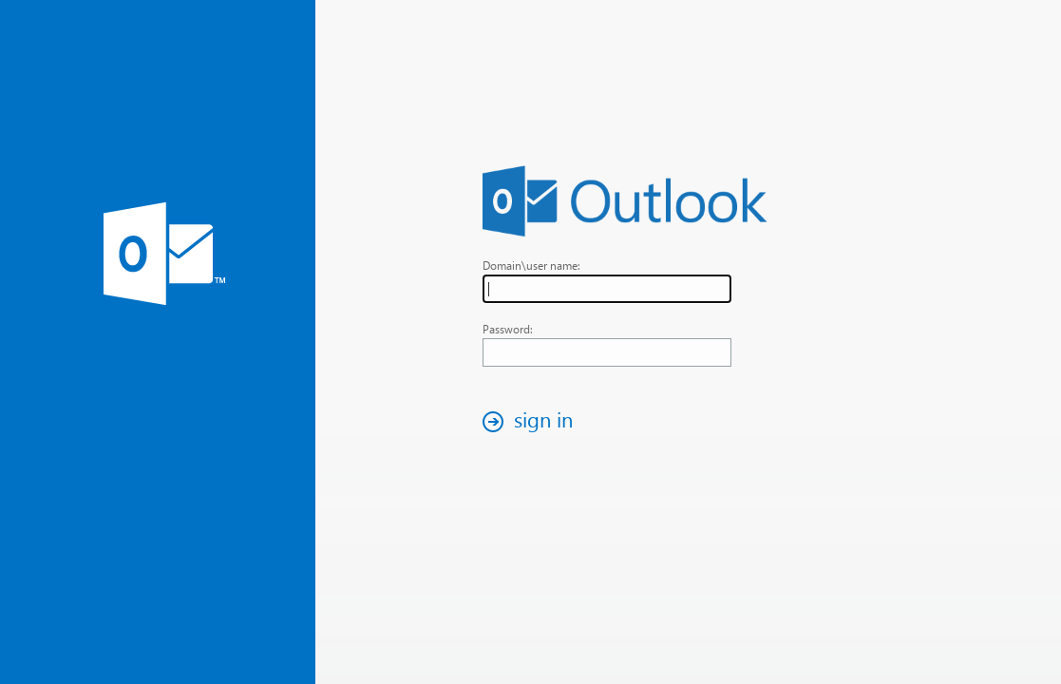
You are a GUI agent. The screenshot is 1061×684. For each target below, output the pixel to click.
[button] (533, 421)
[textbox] (607, 289)
